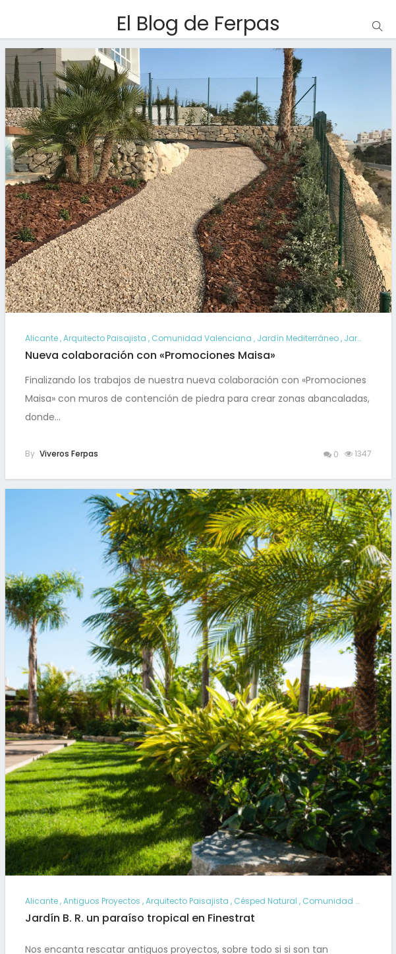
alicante (41, 338)
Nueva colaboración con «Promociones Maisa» (150, 355)
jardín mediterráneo (298, 338)
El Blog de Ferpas (198, 24)
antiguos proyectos (101, 900)
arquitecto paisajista (104, 338)
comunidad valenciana (202, 338)
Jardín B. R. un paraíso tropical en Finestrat (140, 918)
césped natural (265, 900)
